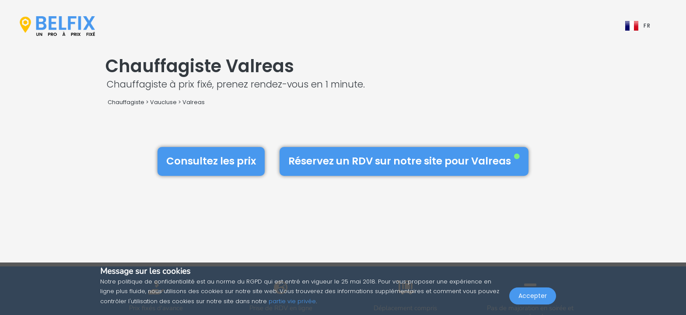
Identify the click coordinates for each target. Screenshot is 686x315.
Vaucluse (163, 102)
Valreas (193, 102)
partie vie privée (292, 301)
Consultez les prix (211, 161)
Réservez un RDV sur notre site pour (404, 161)
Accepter (532, 295)
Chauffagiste (126, 102)
